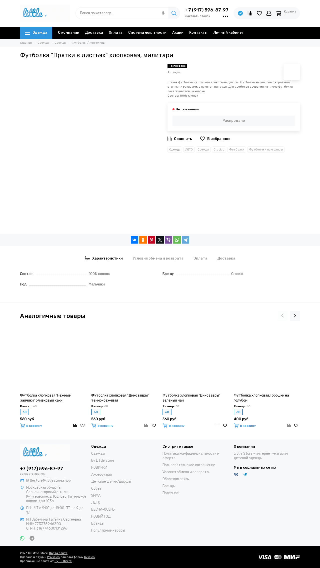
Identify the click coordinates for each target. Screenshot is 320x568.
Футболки (236, 149)
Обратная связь (175, 479)
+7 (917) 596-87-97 (207, 10)
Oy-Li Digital (63, 561)
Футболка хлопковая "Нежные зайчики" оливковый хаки (45, 398)
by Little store (102, 460)
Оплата (115, 32)
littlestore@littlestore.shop (48, 480)
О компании (68, 32)
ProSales (53, 557)
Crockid (219, 149)
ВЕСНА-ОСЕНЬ (103, 509)
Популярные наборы (108, 530)
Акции (178, 32)
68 (24, 412)
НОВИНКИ (99, 467)
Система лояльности (147, 32)
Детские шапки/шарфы (111, 481)
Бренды (97, 523)
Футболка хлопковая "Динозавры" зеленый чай (191, 398)
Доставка (94, 32)
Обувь (96, 488)
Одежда (36, 32)
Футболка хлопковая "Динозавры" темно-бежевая (120, 398)
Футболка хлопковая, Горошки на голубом (261, 398)
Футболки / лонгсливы (266, 149)
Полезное (170, 493)
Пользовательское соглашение (188, 465)
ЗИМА (95, 495)
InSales (89, 557)
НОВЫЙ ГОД (101, 516)
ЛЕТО (189, 149)
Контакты (198, 32)
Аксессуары (101, 474)
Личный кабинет (228, 32)
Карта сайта (58, 553)
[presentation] (283, 316)
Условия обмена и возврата (185, 472)
